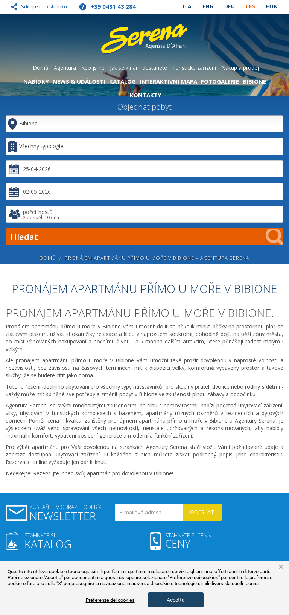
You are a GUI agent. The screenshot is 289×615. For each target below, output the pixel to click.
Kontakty (145, 95)
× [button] (280, 567)
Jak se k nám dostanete (138, 67)
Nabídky (36, 81)
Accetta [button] (176, 600)
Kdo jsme (93, 67)
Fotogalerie (220, 81)
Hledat (147, 236)
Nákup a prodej (240, 67)
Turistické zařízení (194, 67)
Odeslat (202, 512)
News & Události (79, 81)
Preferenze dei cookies (110, 600)
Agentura (65, 67)
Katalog (122, 81)
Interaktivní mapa (168, 81)
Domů (41, 67)
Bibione (254, 81)
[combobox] (144, 146)
